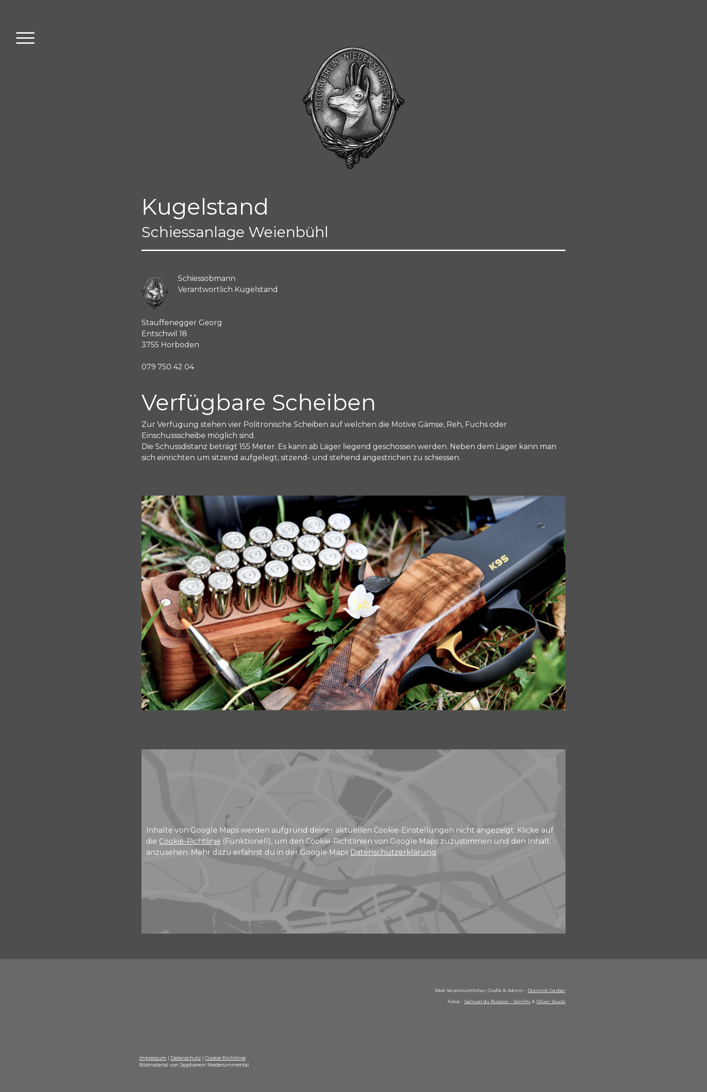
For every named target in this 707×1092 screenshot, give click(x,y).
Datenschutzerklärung (393, 852)
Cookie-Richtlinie (190, 841)
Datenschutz (186, 1058)
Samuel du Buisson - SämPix (497, 1001)
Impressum (152, 1058)
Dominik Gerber (547, 990)
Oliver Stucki (551, 1001)
